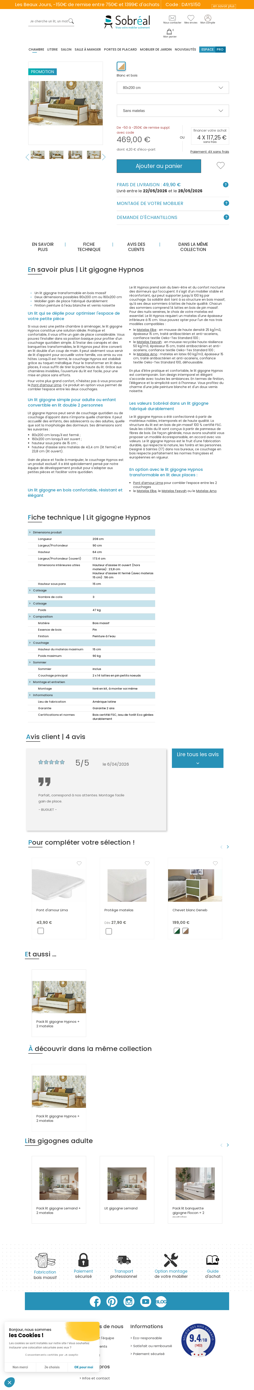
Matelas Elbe (147, 330)
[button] (9, 1382)
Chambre (36, 49)
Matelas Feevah (149, 342)
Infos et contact (96, 1378)
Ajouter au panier (159, 166)
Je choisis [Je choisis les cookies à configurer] (52, 1367)
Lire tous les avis (198, 754)
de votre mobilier (171, 1268)
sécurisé (83, 1268)
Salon (66, 49)
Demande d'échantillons (173, 217)
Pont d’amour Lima (46, 385)
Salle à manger (88, 49)
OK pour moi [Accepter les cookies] (83, 1367)
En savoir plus (43, 247)
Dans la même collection (193, 247)
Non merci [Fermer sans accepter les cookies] (20, 1367)
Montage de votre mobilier (173, 203)
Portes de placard (120, 49)
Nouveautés (185, 49)
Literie (52, 49)
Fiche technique (89, 247)
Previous (27, 157)
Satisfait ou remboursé (152, 1346)
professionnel (123, 1268)
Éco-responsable (147, 1338)
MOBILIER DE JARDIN (156, 49)
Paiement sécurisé (149, 1353)
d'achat (213, 1268)
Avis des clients (136, 247)
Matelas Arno (147, 354)
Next (104, 157)
